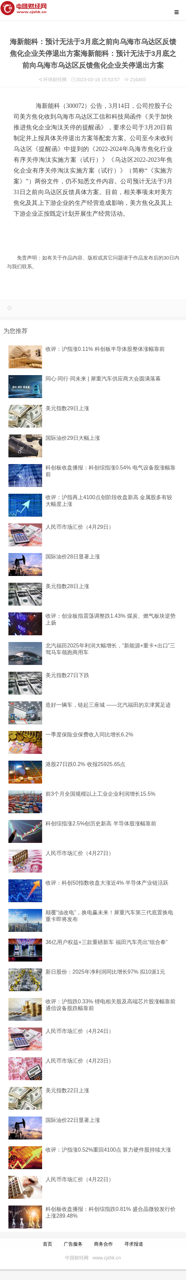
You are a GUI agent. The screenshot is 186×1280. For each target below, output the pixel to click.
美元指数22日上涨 (67, 1090)
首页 (47, 1244)
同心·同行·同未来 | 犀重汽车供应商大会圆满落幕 (103, 379)
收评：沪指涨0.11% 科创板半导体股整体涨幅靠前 (105, 349)
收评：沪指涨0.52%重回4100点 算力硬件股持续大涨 (108, 1150)
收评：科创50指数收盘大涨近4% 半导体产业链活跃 (106, 883)
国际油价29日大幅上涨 (72, 438)
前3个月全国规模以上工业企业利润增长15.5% (100, 794)
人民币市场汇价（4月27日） (79, 853)
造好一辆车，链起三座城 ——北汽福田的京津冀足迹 (108, 705)
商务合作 (103, 1244)
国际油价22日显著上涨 (72, 1120)
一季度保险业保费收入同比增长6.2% (89, 734)
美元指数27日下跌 (67, 675)
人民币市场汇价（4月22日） (79, 1179)
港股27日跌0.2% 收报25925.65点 (85, 764)
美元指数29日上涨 (67, 408)
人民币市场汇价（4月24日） (79, 1031)
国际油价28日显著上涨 (72, 556)
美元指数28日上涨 (67, 586)
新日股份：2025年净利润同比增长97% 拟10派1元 (105, 972)
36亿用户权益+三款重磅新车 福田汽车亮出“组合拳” (106, 942)
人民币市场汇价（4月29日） (79, 527)
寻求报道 (133, 1244)
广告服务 (73, 1244)
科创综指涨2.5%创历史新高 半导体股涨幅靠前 (100, 823)
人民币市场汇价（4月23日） (79, 1061)
